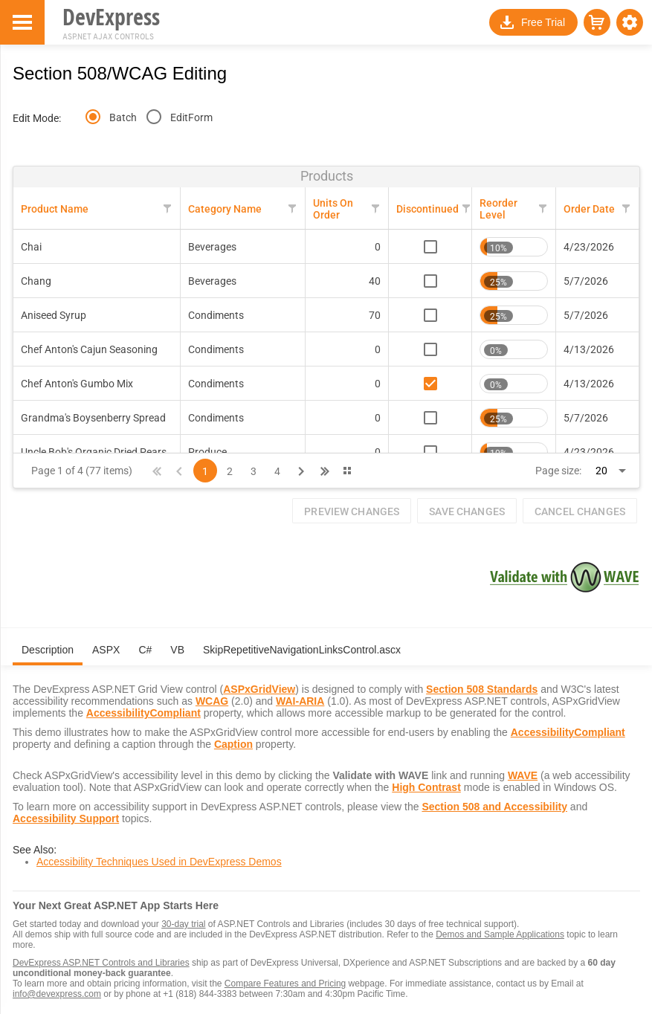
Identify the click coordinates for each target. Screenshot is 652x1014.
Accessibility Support (66, 818)
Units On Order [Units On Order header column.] (333, 209)
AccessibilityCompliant (143, 713)
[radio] (92, 116)
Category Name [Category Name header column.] (225, 209)
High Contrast (426, 787)
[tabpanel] (326, 773)
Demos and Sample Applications (500, 934)
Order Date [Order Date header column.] (589, 209)
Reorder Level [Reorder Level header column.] (498, 209)
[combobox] (604, 471)
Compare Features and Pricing (285, 983)
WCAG (212, 701)
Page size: (558, 471)
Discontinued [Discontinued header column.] (427, 209)
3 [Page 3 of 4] (253, 471)
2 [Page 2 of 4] (230, 471)
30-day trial (183, 924)
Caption (233, 744)
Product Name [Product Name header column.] (54, 209)
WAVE (523, 775)
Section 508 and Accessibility (494, 807)
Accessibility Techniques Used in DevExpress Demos (159, 862)
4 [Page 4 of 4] (277, 471)
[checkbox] (430, 247)
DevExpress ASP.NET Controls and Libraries (101, 963)
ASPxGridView (259, 689)
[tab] (48, 655)
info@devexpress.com (57, 994)
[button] (629, 22)
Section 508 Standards (482, 689)
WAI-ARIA (300, 701)
